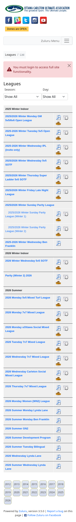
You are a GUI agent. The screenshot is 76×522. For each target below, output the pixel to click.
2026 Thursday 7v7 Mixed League (25, 386)
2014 (25, 484)
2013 (16, 484)
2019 (8, 492)
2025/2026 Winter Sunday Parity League (29, 204)
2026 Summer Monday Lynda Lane (26, 410)
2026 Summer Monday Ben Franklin (27, 419)
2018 (60, 484)
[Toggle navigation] (66, 41)
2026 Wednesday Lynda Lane (23, 455)
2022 (34, 492)
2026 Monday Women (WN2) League (27, 401)
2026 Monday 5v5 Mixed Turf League (27, 297)
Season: (10, 89)
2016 (43, 484)
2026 (8, 500)
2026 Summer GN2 (16, 428)
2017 (52, 484)
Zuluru (23, 511)
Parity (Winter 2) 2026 (18, 275)
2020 (16, 492)
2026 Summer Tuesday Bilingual (25, 446)
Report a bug (55, 511)
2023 (43, 492)
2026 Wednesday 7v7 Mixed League (27, 356)
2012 (8, 484)
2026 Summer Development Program (28, 437)
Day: (46, 89)
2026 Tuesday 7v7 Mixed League (25, 341)
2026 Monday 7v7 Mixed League (25, 312)
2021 (25, 492)
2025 (60, 492)
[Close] (69, 66)
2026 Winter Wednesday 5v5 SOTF (26, 260)
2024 (52, 492)
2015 (34, 484)
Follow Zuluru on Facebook (44, 515)
